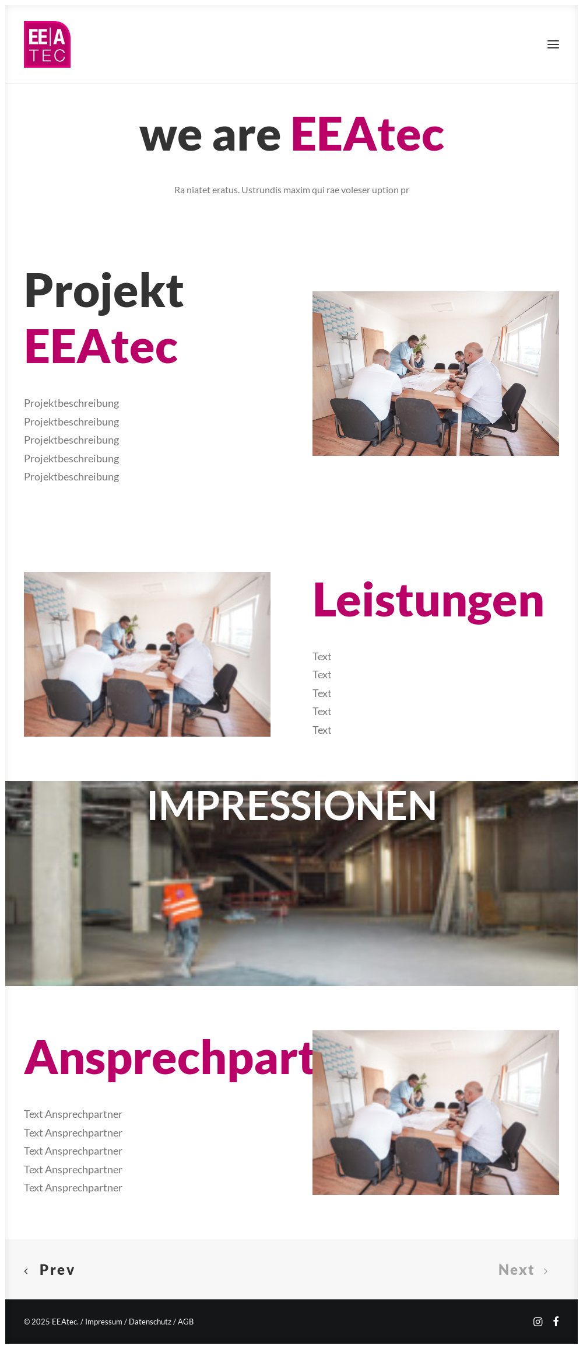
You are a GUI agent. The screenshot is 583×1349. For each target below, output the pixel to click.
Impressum (103, 1321)
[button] (553, 44)
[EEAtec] (47, 44)
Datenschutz (150, 1321)
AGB (186, 1321)
